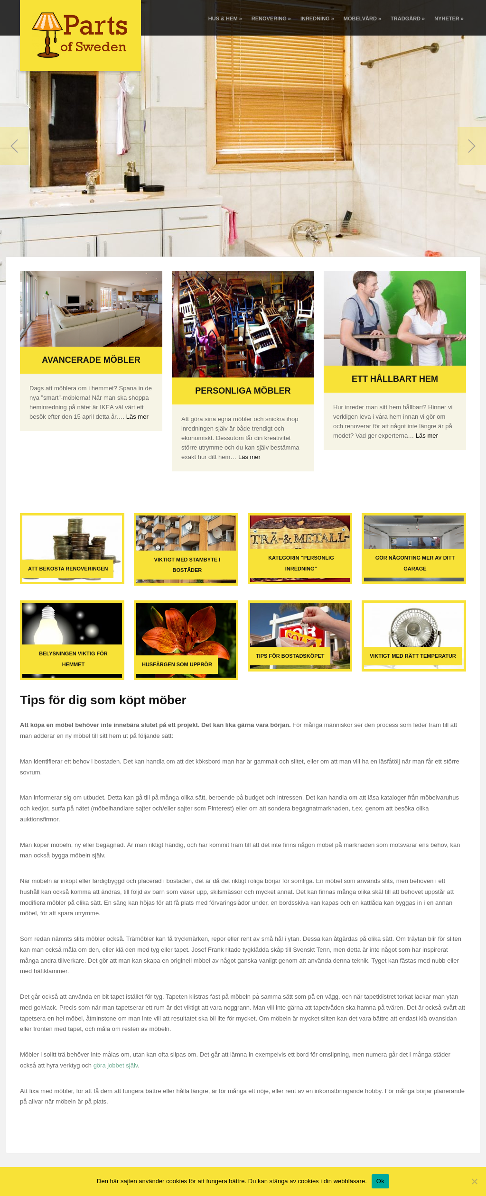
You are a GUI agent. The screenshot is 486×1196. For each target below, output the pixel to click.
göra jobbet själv (115, 1065)
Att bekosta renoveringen (68, 568)
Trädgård (408, 18)
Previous (14, 146)
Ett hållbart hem (395, 379)
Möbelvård (362, 18)
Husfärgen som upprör (177, 664)
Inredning (317, 18)
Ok (380, 1181)
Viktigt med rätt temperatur (413, 656)
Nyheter (449, 18)
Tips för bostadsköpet (290, 656)
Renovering (271, 18)
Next (472, 146)
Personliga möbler (242, 391)
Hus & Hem (225, 18)
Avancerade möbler (91, 360)
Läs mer (137, 416)
